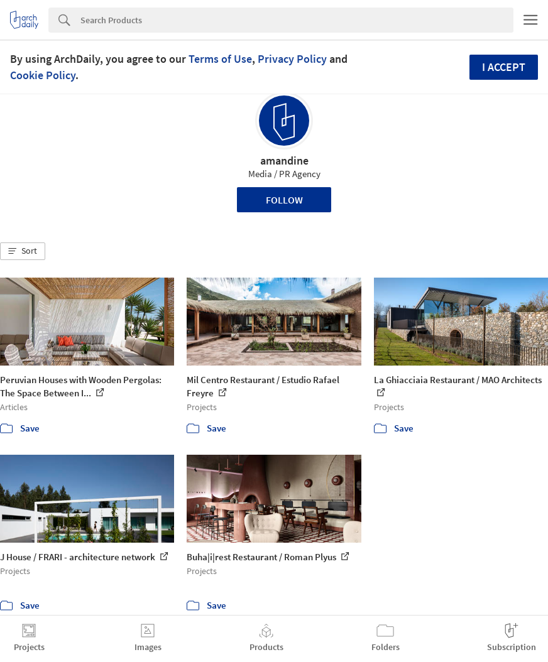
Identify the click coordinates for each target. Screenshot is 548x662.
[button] (22, 251)
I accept (503, 67)
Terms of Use (220, 59)
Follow (284, 199)
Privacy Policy (292, 59)
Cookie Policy (42, 75)
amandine (284, 160)
